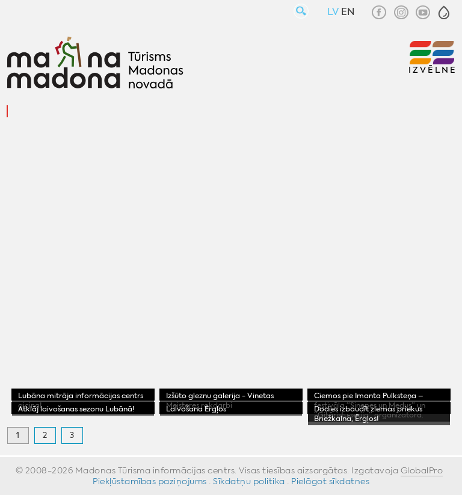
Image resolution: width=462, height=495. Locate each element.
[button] (444, 12)
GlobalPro (422, 470)
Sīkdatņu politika (249, 481)
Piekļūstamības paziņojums (150, 481)
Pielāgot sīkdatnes (330, 481)
